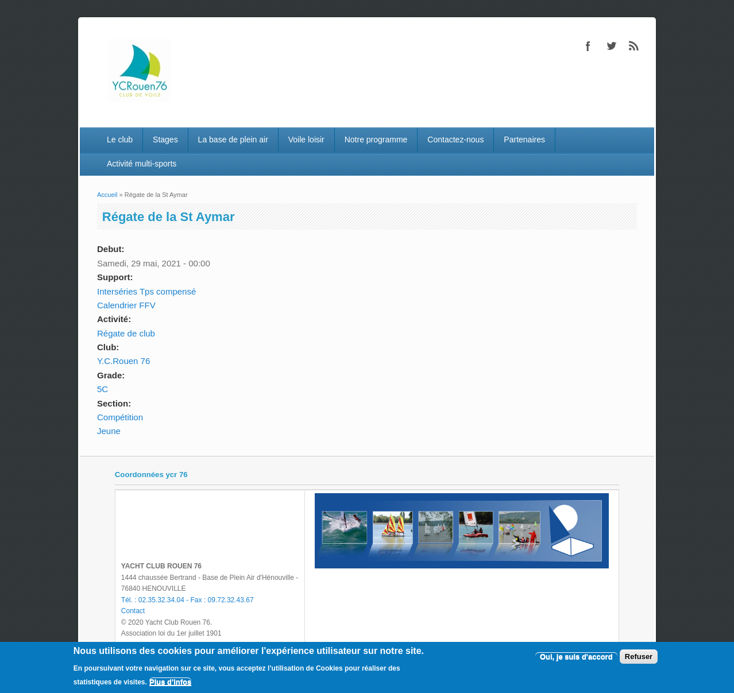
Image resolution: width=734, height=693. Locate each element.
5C (102, 389)
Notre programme (376, 139)
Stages (165, 139)
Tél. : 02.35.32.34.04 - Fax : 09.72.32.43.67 (187, 600)
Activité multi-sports (141, 163)
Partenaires (524, 139)
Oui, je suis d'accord (576, 656)
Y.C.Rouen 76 (123, 361)
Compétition (120, 417)
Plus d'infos (170, 681)
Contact (133, 611)
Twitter (611, 45)
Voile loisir (306, 139)
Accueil (107, 194)
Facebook (588, 45)
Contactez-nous (455, 139)
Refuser (638, 656)
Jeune (109, 431)
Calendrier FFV (126, 305)
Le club (120, 139)
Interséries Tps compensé (146, 291)
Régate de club (126, 333)
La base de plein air (233, 139)
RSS (634, 45)
